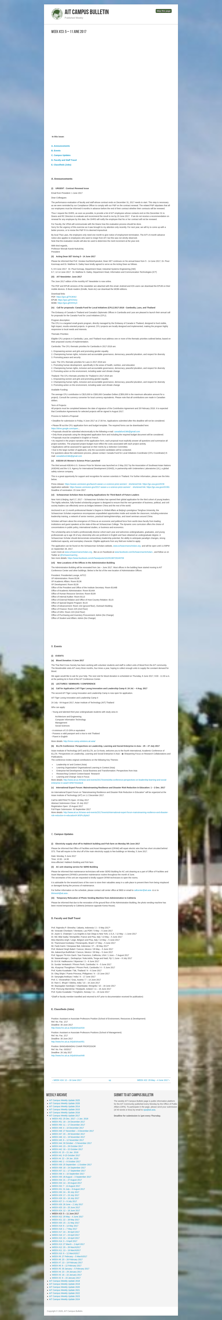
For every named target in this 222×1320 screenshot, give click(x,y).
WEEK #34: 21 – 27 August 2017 (67, 1180)
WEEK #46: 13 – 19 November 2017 (68, 1137)
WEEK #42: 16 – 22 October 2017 (67, 1149)
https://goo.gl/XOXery (67, 300)
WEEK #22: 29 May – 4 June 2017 (67, 1216)
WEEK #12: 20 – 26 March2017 (66, 1247)
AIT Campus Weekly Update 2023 (64, 1296)
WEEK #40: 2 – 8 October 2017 (66, 1161)
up (110, 1080)
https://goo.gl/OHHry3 (67, 303)
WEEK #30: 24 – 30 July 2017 (65, 1192)
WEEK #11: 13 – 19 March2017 (66, 1250)
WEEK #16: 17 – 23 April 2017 (66, 1235)
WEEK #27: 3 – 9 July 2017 (64, 1201)
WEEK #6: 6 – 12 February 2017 (66, 1265)
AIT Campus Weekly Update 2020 (64, 1287)
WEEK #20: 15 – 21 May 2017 (65, 1223)
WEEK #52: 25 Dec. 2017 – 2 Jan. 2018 (70, 1118)
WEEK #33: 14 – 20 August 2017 (67, 1183)
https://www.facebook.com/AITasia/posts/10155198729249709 (96, 558)
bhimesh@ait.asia (59, 893)
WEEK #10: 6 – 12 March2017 (66, 1253)
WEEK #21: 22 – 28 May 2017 (65, 1220)
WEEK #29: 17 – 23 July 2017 (65, 1195)
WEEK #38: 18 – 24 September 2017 (69, 1167)
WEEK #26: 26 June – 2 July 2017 (67, 1204)
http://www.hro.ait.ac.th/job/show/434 (67, 1028)
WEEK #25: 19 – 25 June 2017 (66, 1207)
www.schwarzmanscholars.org (127, 546)
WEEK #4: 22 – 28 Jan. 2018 (65, 1158)
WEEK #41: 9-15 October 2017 (66, 1155)
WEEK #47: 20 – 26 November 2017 (68, 1134)
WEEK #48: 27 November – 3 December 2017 (73, 1131)
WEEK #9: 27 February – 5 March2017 (69, 1256)
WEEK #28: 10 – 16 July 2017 (65, 1198)
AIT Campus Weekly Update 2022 (64, 1293)
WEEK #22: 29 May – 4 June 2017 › (153, 1080)
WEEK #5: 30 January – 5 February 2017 (70, 1269)
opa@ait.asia (149, 1110)
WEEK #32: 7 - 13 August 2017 (66, 1186)
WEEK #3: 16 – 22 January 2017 (67, 1275)
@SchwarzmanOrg (68, 555)
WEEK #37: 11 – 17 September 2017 (69, 1171)
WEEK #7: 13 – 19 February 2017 (67, 1262)
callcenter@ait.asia (142, 890)
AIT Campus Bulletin (87, 12)
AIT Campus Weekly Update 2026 (64, 1103)
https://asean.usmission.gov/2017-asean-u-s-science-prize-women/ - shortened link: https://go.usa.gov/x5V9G (120, 487)
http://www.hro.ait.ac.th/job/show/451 (67, 1042)
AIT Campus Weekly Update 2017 (64, 1115)
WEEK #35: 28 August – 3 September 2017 (71, 1177)
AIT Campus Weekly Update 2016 (64, 1112)
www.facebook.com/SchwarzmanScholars (133, 552)
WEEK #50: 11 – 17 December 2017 (68, 1125)
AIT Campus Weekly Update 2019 (64, 1284)
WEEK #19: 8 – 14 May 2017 (65, 1226)
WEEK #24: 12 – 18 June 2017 (66, 1210)
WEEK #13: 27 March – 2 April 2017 (68, 1244)
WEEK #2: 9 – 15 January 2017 (66, 1278)
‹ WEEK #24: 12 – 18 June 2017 (67, 1080)
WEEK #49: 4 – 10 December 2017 (68, 1128)
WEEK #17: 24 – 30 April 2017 (66, 1232)
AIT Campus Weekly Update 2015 (64, 1109)
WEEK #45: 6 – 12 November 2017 (68, 1140)
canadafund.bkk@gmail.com (127, 431)
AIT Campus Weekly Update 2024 (64, 1299)
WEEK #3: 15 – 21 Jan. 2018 (65, 1152)
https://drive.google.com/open (64, 428)
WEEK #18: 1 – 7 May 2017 (64, 1229)
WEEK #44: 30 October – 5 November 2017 (72, 1143)
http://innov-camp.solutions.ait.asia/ (79, 741)
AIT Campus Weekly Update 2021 (64, 1290)
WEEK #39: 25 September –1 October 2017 (72, 1164)
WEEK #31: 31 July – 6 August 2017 (68, 1189)
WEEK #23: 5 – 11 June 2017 (65, 1213)
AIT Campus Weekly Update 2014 (64, 1106)
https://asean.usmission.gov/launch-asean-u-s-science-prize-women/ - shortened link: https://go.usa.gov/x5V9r (114, 484)
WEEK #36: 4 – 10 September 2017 (68, 1174)
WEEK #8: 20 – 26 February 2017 (67, 1259)
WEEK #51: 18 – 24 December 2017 (68, 1122)
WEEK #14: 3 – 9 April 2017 (64, 1241)
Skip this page (164, 11)
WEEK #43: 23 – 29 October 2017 (67, 1146)
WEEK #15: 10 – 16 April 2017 (66, 1238)
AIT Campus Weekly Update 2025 (64, 1100)
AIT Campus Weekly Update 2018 (64, 1281)
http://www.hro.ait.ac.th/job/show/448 (67, 1055)
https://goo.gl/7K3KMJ (66, 297)
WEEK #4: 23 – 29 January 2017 (67, 1272)
